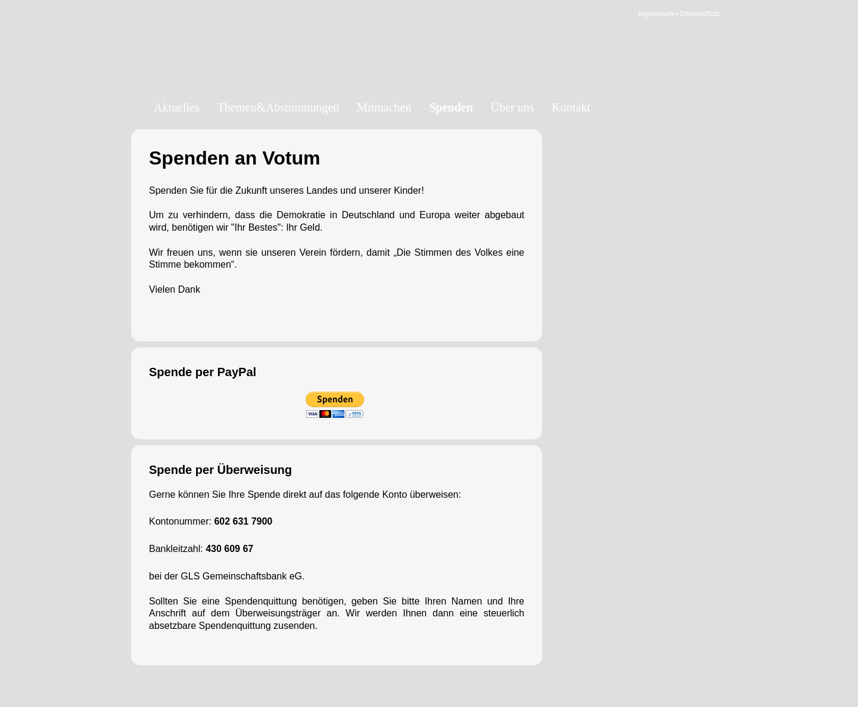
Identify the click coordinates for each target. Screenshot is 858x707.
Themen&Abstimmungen (278, 107)
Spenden (450, 107)
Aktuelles (177, 107)
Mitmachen (384, 107)
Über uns (512, 107)
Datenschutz (700, 14)
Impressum (655, 14)
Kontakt (571, 107)
